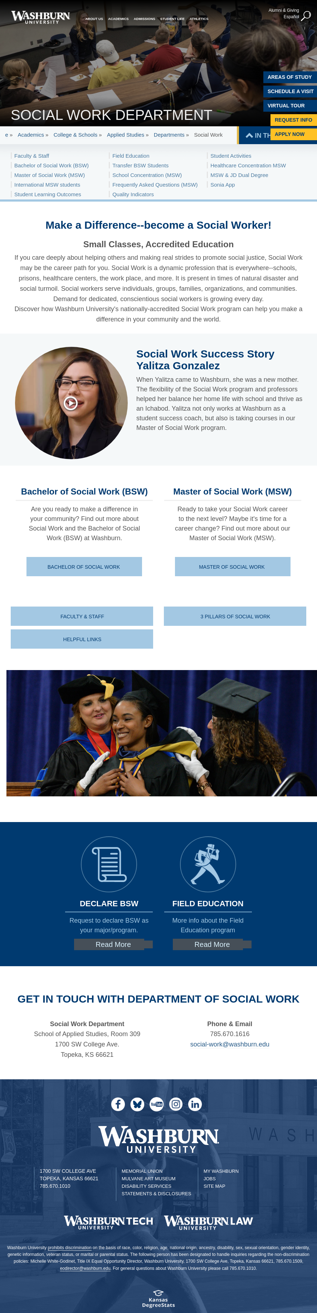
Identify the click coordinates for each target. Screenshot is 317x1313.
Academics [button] (118, 19)
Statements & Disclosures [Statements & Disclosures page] (156, 1193)
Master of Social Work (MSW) (49, 175)
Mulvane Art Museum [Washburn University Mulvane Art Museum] (149, 1178)
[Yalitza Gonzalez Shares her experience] (74, 403)
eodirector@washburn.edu (85, 1268)
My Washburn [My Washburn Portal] (221, 1171)
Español (291, 16)
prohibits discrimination (70, 1247)
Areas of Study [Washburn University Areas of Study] (290, 77)
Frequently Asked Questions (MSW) (154, 185)
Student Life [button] (172, 19)
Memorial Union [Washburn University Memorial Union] (142, 1171)
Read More (113, 944)
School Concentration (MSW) (147, 175)
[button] (306, 16)
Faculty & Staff (31, 156)
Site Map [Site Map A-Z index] (214, 1186)
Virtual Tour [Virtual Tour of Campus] (286, 105)
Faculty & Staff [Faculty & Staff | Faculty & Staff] (82, 616)
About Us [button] (94, 19)
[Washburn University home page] (40, 17)
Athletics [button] (199, 19)
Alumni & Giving (284, 10)
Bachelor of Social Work (84, 567)
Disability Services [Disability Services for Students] (146, 1186)
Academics (31, 135)
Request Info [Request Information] (293, 120)
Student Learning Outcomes (47, 194)
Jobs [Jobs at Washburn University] (210, 1178)
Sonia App (222, 185)
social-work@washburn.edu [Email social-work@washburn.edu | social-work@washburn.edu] (229, 1044)
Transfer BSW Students (140, 165)
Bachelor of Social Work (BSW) (51, 165)
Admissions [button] (144, 19)
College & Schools (76, 135)
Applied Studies (125, 135)
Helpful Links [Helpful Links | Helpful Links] (82, 639)
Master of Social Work (232, 567)
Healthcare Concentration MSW (248, 165)
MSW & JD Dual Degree (239, 175)
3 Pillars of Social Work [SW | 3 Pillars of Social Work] (235, 616)
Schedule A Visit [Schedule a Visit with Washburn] (291, 91)
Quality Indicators (133, 194)
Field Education (130, 156)
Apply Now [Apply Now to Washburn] (289, 134)
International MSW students (47, 185)
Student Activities (230, 156)
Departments (169, 135)
